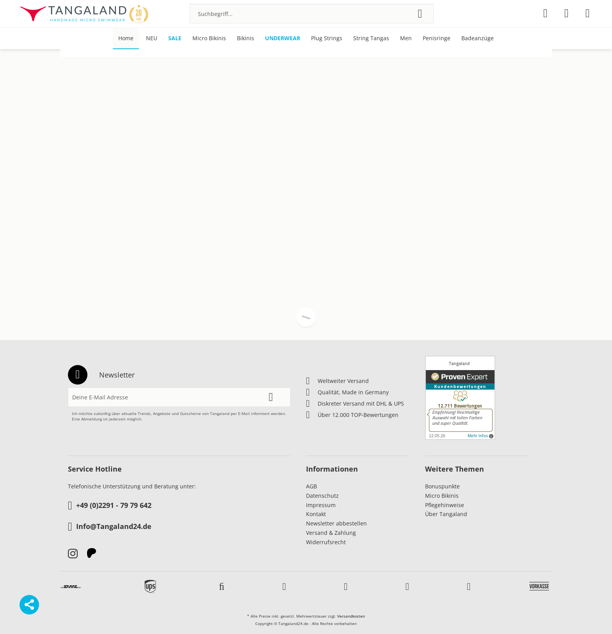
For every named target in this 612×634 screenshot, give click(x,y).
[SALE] (175, 38)
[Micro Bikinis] (209, 38)
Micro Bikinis (442, 495)
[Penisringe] (436, 38)
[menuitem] (312, 13)
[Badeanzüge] (477, 38)
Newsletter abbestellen (336, 523)
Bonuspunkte (442, 486)
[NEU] (152, 38)
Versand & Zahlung (331, 532)
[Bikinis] (245, 38)
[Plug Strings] (327, 38)
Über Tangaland (446, 514)
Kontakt (316, 514)
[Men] (406, 38)
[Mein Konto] (566, 13)
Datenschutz (322, 495)
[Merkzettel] (545, 13)
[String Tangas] (371, 38)
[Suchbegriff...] (312, 13)
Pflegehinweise (444, 505)
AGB (311, 486)
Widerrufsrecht (326, 542)
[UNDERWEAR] (283, 38)
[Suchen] (420, 13)
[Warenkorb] (587, 13)
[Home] (126, 38)
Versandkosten (351, 616)
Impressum (321, 505)
